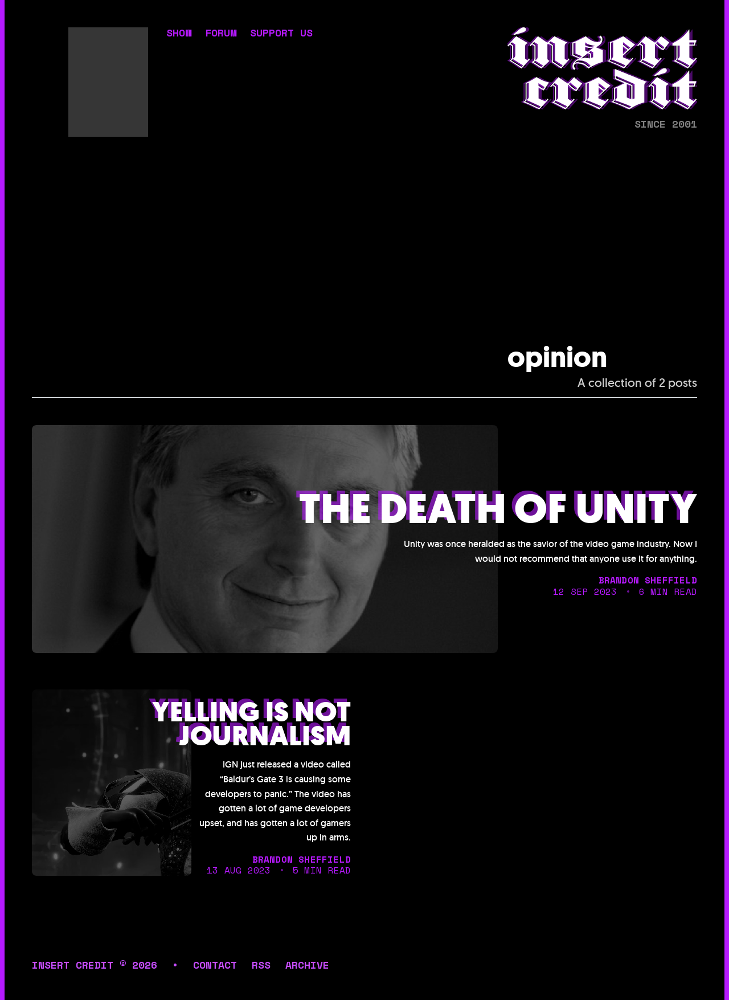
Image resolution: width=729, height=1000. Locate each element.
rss (261, 964)
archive (307, 964)
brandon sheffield (648, 580)
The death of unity (498, 510)
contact (215, 964)
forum (220, 33)
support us (281, 33)
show (178, 33)
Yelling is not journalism (251, 724)
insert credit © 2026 (94, 964)
